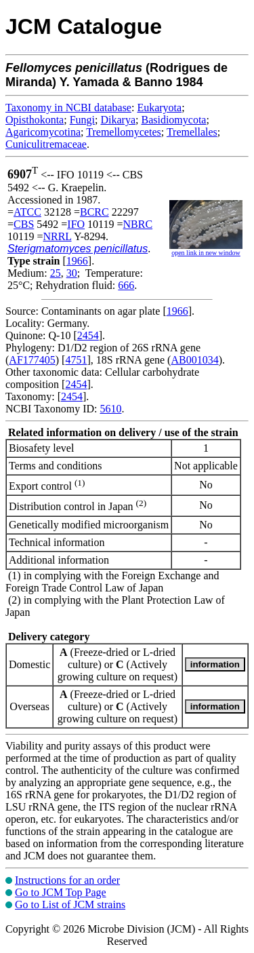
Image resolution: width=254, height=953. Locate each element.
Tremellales (192, 132)
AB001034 (194, 360)
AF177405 (32, 360)
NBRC (138, 224)
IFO (76, 224)
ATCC (27, 212)
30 (71, 273)
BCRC (94, 212)
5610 (110, 408)
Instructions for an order (67, 880)
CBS (24, 224)
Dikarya (117, 119)
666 (126, 285)
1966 (77, 261)
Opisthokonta (34, 119)
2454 (88, 335)
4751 (76, 360)
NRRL (57, 236)
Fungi (82, 119)
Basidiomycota (173, 119)
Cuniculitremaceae (46, 144)
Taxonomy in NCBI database (68, 107)
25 (55, 273)
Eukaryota (159, 107)
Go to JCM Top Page (60, 892)
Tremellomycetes (123, 132)
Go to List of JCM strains (70, 904)
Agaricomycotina (43, 132)
